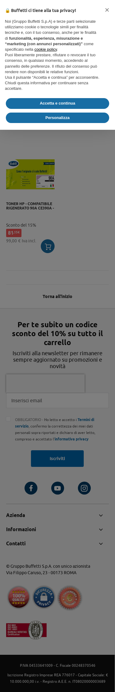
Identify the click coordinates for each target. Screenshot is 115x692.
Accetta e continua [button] (57, 103)
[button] (107, 10)
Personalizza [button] (57, 117)
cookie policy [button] (45, 49)
